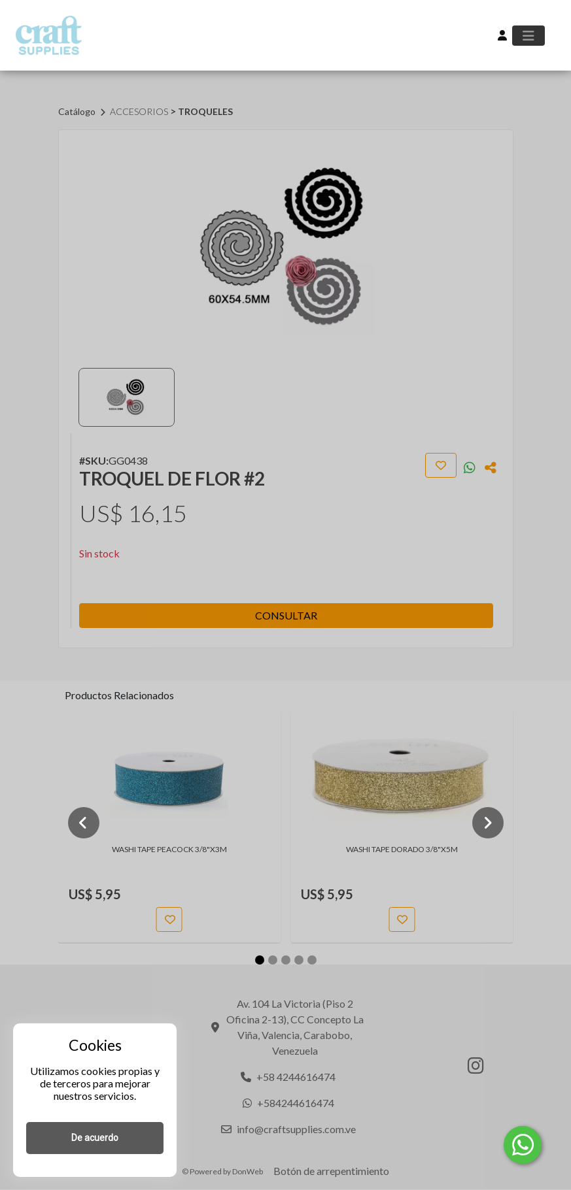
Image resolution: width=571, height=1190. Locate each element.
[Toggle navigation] (528, 35)
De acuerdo (94, 1137)
